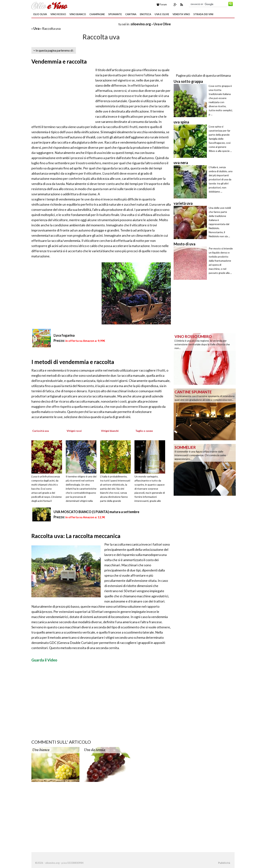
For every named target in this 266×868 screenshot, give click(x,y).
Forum (162, 4)
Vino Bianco (77, 14)
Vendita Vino (181, 14)
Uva (36, 28)
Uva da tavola (94, 750)
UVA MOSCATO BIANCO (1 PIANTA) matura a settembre (96, 512)
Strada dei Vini (203, 14)
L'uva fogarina (64, 335)
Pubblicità (224, 862)
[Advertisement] (74, 24)
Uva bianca (41, 750)
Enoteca (145, 14)
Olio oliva (40, 14)
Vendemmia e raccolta (59, 61)
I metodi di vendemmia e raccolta (72, 361)
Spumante (115, 14)
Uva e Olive (162, 14)
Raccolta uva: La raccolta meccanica (75, 535)
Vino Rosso (58, 14)
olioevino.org (141, 24)
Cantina (130, 14)
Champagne (97, 14)
